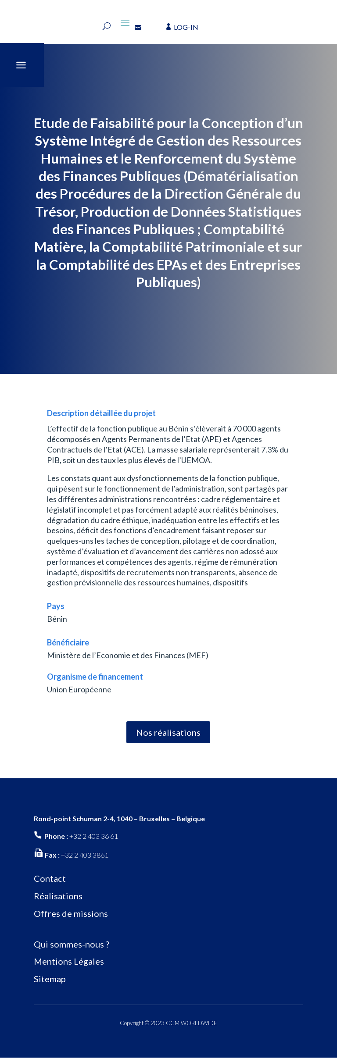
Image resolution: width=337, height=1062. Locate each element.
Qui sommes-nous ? (71, 948)
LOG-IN (186, 27)
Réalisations (58, 900)
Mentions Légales (69, 965)
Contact (50, 882)
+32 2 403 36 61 (93, 840)
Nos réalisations (168, 736)
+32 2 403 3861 (84, 859)
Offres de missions (71, 917)
